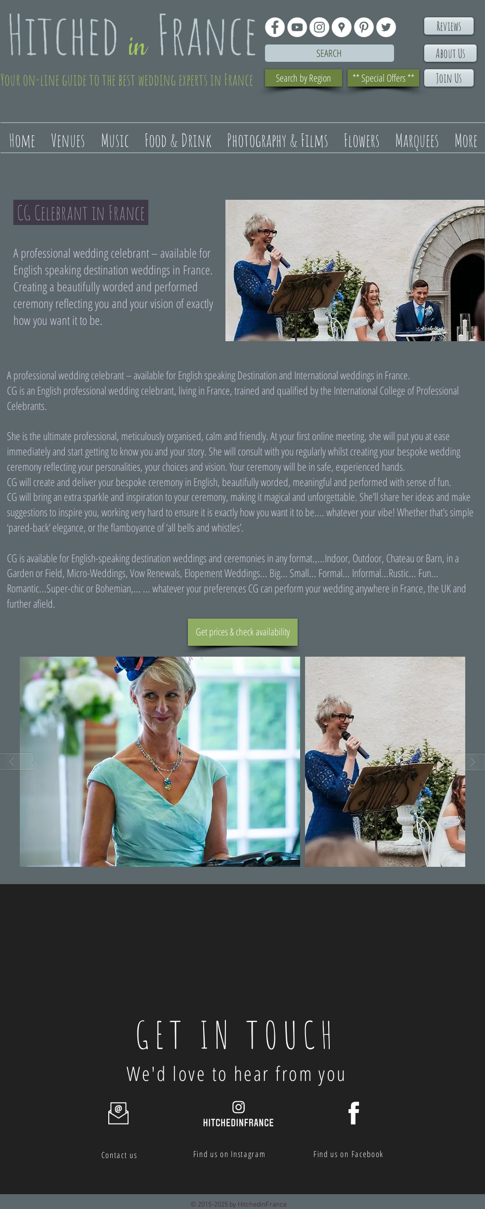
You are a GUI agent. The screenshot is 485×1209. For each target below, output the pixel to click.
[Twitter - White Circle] (386, 27)
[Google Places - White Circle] (342, 27)
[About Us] (450, 53)
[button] (160, 762)
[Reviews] (449, 26)
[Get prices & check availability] (243, 632)
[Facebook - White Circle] (275, 27)
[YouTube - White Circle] (297, 27)
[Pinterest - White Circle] (364, 27)
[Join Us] (449, 78)
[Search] (329, 53)
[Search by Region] (303, 78)
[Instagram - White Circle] (319, 27)
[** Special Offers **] (383, 78)
